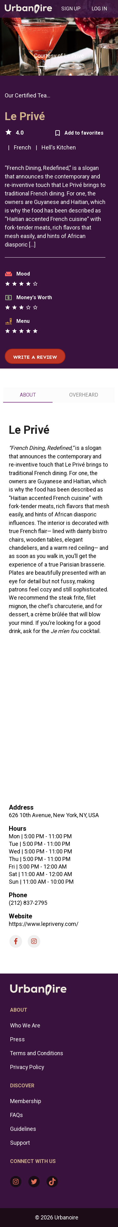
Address (21, 807)
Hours (17, 828)
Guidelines (23, 1129)
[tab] (71, 9)
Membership (25, 1101)
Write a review (35, 357)
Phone (18, 895)
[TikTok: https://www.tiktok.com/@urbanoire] (52, 1181)
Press (17, 1039)
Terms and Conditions (36, 1053)
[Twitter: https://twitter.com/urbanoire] (34, 1181)
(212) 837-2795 (28, 902)
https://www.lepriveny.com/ (43, 924)
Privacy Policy (27, 1067)
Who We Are (25, 1025)
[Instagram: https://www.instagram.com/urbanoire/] (15, 1181)
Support (20, 1143)
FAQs (16, 1115)
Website (20, 916)
